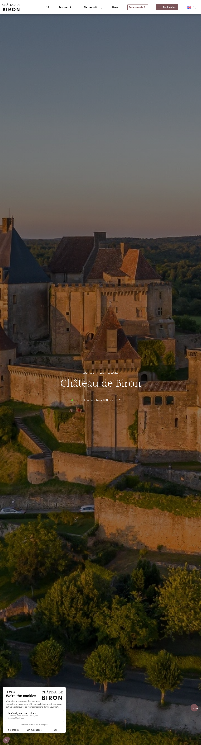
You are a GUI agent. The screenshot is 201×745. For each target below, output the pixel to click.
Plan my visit (93, 7)
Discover (66, 7)
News (115, 7)
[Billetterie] (194, 707)
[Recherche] (37, 7)
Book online (167, 7)
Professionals (138, 7)
